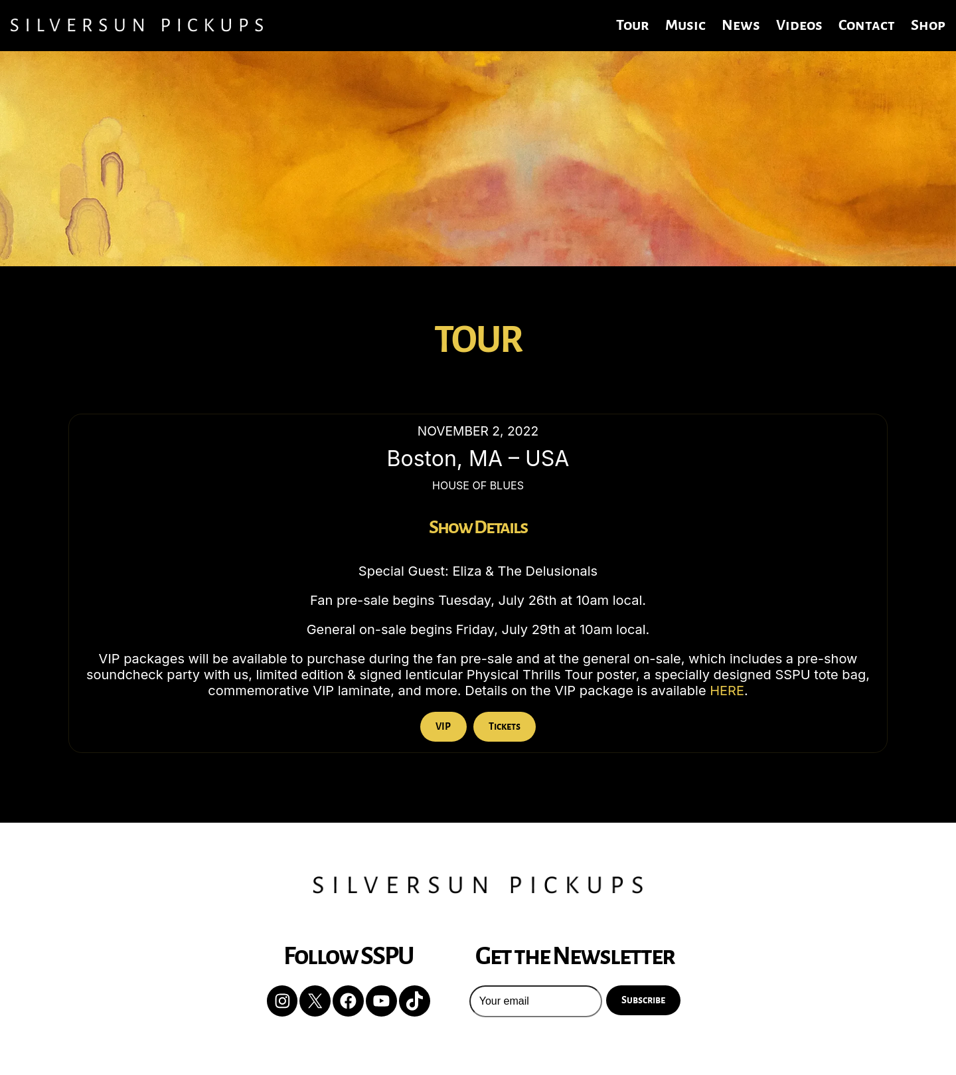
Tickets (504, 726)
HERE (727, 691)
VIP (443, 726)
